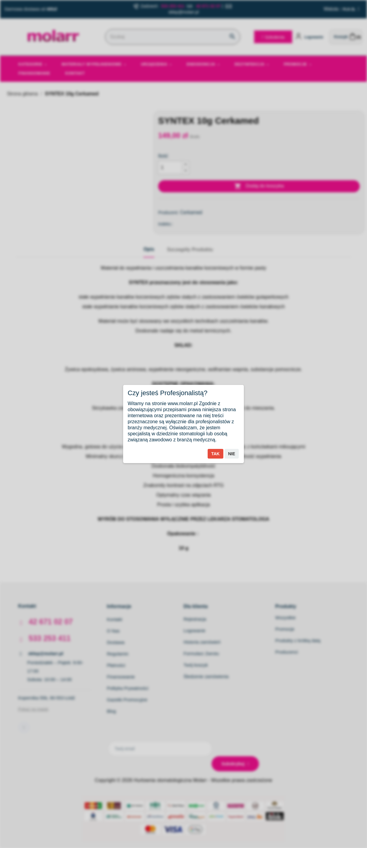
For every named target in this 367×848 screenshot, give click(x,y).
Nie (231, 453)
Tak (215, 453)
